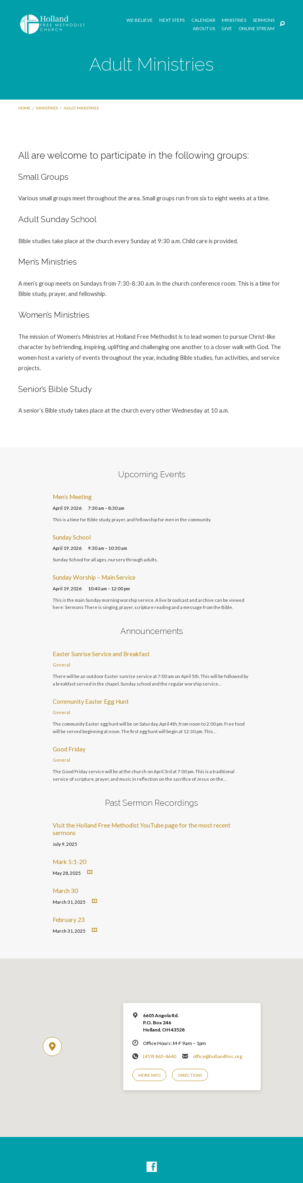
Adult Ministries (81, 108)
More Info (149, 1075)
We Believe (139, 20)
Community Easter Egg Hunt (91, 701)
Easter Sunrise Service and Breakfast (101, 653)
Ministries (234, 20)
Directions (190, 1075)
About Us (204, 28)
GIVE (226, 28)
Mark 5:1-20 (69, 861)
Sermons (263, 20)
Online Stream (256, 28)
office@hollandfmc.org (217, 1056)
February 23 (69, 919)
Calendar (203, 20)
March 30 (65, 890)
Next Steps (172, 20)
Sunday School (72, 537)
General (61, 664)
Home (24, 108)
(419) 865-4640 (159, 1056)
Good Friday (69, 749)
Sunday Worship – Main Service (94, 577)
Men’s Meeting (72, 496)
